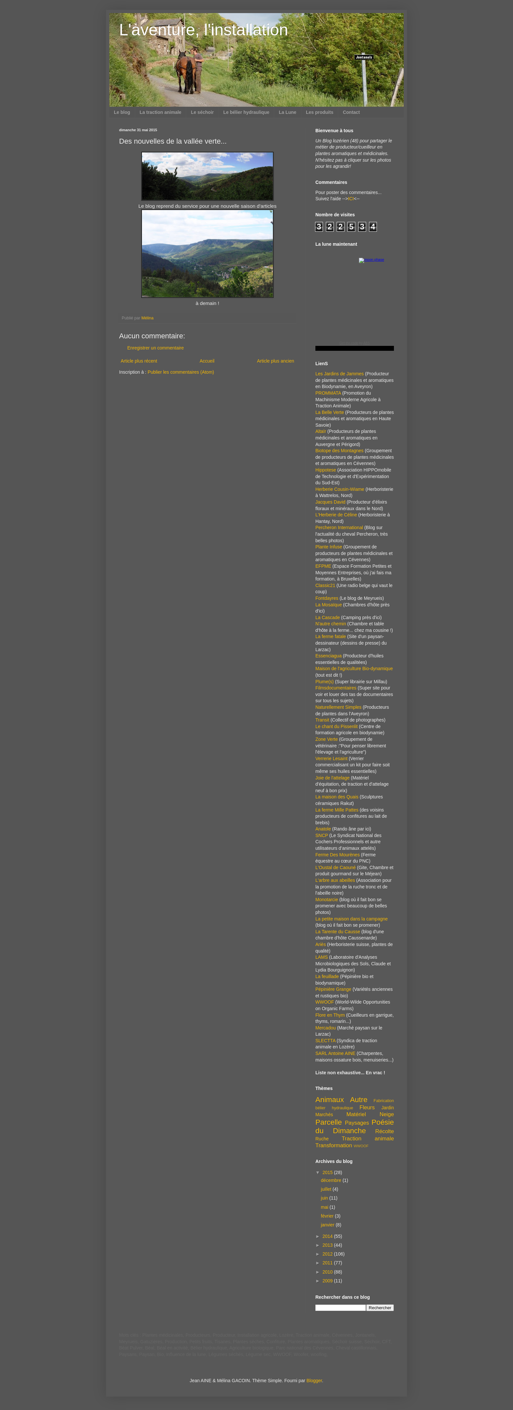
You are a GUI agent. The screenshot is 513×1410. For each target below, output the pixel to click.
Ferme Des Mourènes (337, 854)
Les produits (319, 112)
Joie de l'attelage (332, 777)
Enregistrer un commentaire (155, 347)
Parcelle (328, 1122)
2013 (328, 1245)
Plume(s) (324, 681)
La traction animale (161, 112)
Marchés (324, 1114)
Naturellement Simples (338, 707)
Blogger (314, 1380)
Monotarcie (326, 899)
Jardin (387, 1107)
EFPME (323, 566)
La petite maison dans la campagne (351, 918)
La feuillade (327, 976)
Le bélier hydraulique (246, 112)
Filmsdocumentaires (335, 687)
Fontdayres (326, 598)
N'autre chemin (330, 623)
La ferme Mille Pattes (337, 809)
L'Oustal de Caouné (335, 867)
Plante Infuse (328, 546)
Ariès (320, 944)
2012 (328, 1254)
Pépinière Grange (333, 989)
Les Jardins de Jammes (339, 373)
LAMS (321, 957)
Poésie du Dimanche (354, 1126)
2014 (328, 1236)
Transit (322, 720)
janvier (328, 1224)
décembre (332, 1180)
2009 (328, 1280)
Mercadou (325, 1027)
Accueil (207, 361)
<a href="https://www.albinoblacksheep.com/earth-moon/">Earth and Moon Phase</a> (354, 303)
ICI (351, 198)
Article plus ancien (275, 361)
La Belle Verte (329, 412)
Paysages (357, 1123)
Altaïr (320, 431)
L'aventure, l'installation (203, 30)
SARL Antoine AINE (335, 1053)
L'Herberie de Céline (336, 514)
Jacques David (330, 502)
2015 (328, 1172)
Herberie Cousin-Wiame (339, 489)
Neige (387, 1114)
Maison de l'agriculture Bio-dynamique (354, 668)
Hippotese (325, 470)
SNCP (321, 835)
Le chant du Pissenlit (336, 726)
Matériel (356, 1114)
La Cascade (327, 617)
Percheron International (339, 527)
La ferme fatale (330, 636)
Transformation (333, 1145)
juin (325, 1198)
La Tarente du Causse (337, 931)
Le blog (122, 112)
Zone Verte (326, 739)
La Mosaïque (328, 604)
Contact (351, 112)
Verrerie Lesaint (331, 758)
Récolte (384, 1131)
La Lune (287, 112)
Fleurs (367, 1107)
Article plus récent (139, 361)
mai (325, 1207)
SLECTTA (325, 1040)
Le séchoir (202, 112)
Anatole (323, 828)
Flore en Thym (330, 1015)
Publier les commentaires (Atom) (181, 372)
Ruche (321, 1138)
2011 (328, 1262)
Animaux (329, 1100)
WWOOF (324, 1002)
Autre (359, 1100)
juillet (327, 1189)
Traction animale (368, 1138)
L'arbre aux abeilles (335, 880)
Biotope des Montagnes (339, 450)
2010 (328, 1272)
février (328, 1216)
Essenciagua (328, 655)
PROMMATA (328, 393)
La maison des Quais (337, 796)
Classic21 (325, 585)
